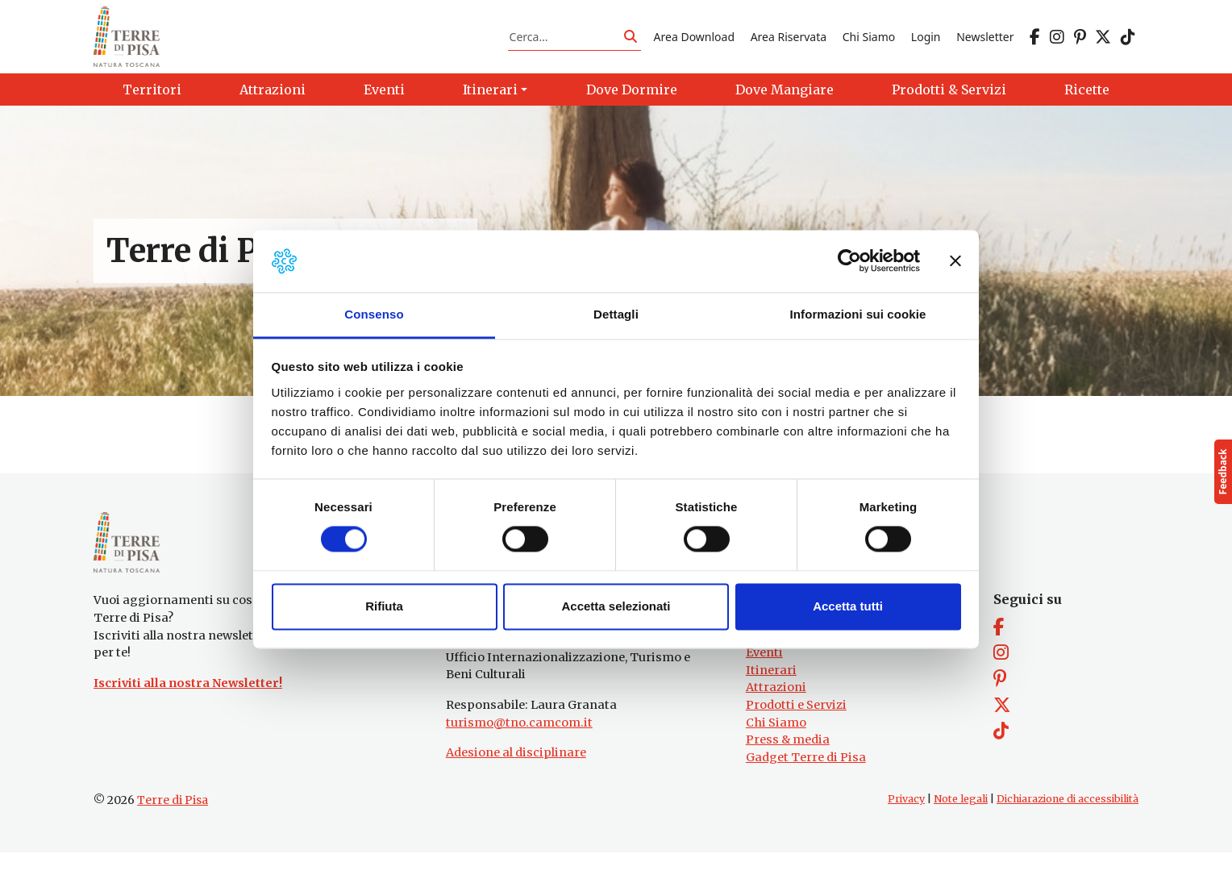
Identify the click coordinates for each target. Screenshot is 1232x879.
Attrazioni (776, 713)
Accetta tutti (848, 606)
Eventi (764, 679)
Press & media (788, 766)
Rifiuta (384, 606)
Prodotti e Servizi (796, 731)
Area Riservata (788, 43)
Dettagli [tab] (616, 314)
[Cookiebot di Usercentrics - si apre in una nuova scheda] (849, 261)
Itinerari (771, 696)
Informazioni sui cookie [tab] (858, 314)
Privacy (906, 825)
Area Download (694, 43)
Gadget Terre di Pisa (806, 784)
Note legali (961, 825)
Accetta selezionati (615, 606)
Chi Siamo (869, 43)
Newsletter (984, 43)
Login (926, 43)
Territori (772, 661)
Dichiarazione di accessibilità (1067, 825)
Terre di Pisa (172, 826)
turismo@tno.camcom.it (519, 748)
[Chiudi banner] (955, 261)
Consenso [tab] (373, 314)
